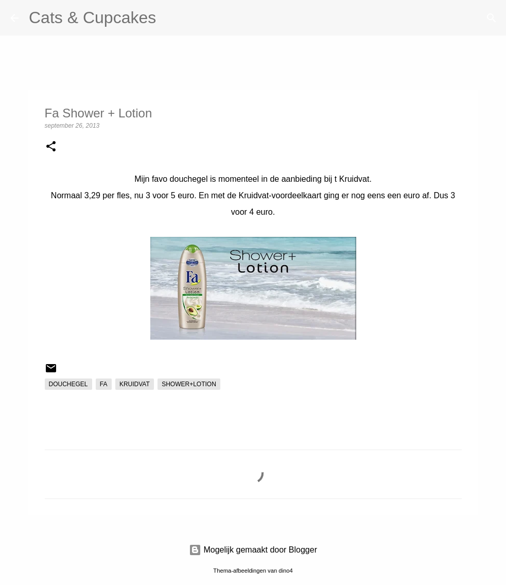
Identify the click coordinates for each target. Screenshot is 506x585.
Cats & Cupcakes (92, 17)
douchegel (68, 384)
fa (104, 384)
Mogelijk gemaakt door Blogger (253, 549)
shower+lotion (189, 384)
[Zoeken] (170, 18)
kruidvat (134, 384)
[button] (51, 147)
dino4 (285, 570)
